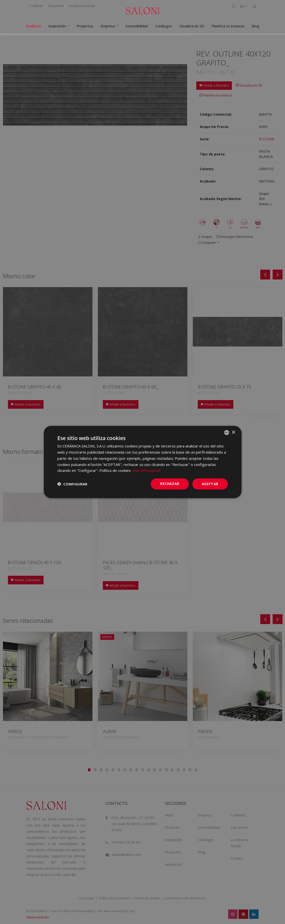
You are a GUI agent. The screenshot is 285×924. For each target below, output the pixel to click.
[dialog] (142, 462)
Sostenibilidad (137, 26)
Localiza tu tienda (81, 5)
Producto (33, 26)
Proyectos (85, 26)
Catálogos (163, 26)
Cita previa (56, 5)
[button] (72, 484)
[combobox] (226, 432)
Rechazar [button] (169, 483)
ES (242, 6)
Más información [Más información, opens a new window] (146, 470)
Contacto (36, 5)
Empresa (108, 26)
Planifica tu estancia (228, 26)
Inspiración (57, 26)
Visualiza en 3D (191, 26)
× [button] (233, 432)
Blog (255, 26)
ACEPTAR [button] (210, 483)
